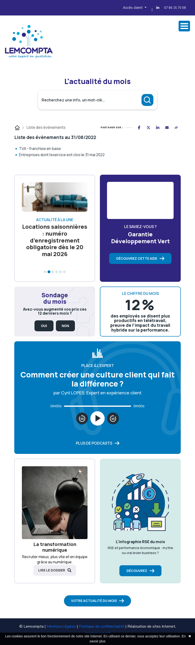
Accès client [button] (133, 7)
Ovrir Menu (184, 26)
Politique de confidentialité (101, 626)
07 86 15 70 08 (175, 8)
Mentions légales (61, 626)
